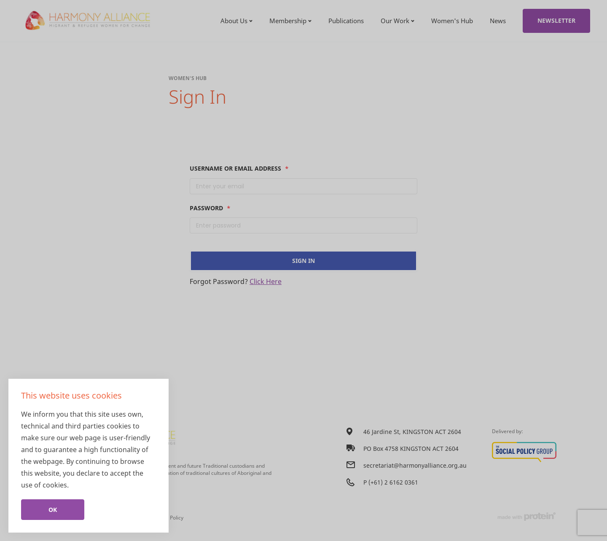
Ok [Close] (52, 510)
